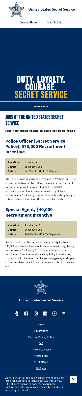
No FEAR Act (41, 362)
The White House (41, 349)
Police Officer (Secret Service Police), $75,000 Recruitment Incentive (35, 146)
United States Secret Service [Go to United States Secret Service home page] (51, 9)
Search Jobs (54, 22)
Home (41, 324)
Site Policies (41, 330)
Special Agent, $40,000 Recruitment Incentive (29, 212)
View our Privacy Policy (41, 337)
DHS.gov (41, 368)
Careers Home (29, 22)
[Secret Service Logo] (16, 10)
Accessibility (41, 355)
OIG (41, 343)
